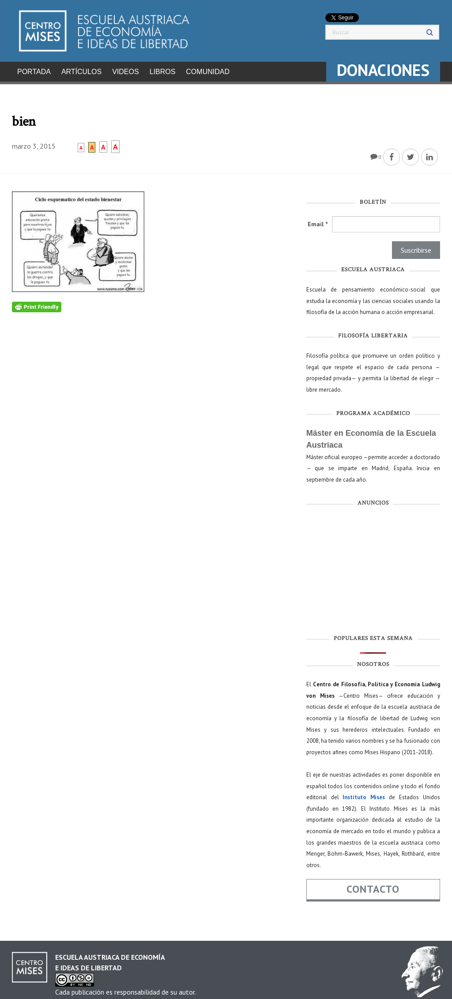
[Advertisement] (373, 570)
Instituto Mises (364, 794)
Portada (34, 71)
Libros (163, 71)
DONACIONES (383, 70)
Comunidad (208, 71)
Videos (125, 71)
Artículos (81, 71)
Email (318, 221)
